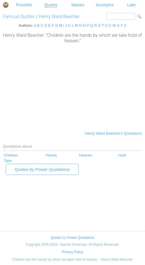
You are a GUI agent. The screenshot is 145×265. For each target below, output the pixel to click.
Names (77, 5)
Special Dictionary (6, 5)
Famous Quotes (19, 16)
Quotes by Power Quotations (42, 169)
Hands (51, 155)
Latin (131, 5)
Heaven (85, 155)
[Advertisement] (72, 86)
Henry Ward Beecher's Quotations (113, 133)
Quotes (50, 5)
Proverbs (24, 5)
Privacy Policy (72, 252)
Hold (122, 155)
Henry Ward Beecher (59, 16)
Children (11, 155)
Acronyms (104, 5)
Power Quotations (80, 238)
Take (8, 161)
